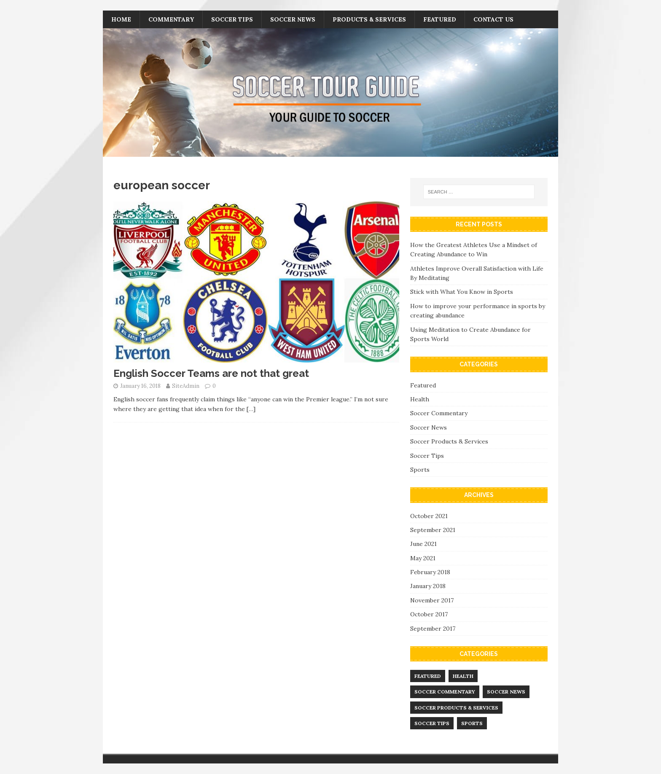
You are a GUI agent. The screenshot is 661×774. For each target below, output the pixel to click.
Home (121, 19)
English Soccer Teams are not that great (211, 373)
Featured (439, 19)
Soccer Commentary (439, 413)
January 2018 (428, 586)
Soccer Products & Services (449, 441)
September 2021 (432, 530)
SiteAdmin (185, 386)
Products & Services (369, 19)
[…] (251, 409)
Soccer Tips (232, 19)
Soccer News (292, 19)
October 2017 (429, 614)
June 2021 (423, 544)
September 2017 (432, 628)
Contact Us (493, 19)
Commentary (171, 19)
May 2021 (422, 558)
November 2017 (432, 600)
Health (419, 399)
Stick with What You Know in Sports (461, 292)
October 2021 (429, 516)
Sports (420, 469)
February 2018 (430, 572)
